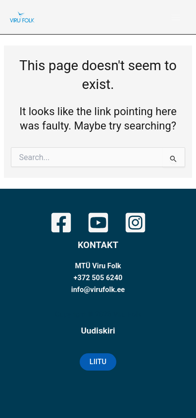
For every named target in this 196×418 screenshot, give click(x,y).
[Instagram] (135, 222)
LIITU (98, 361)
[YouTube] (98, 222)
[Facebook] (61, 222)
